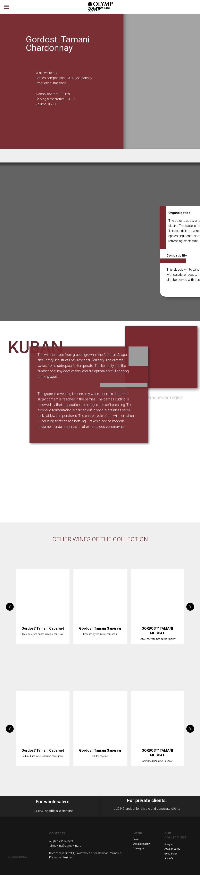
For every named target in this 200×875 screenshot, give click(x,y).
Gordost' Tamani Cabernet (42, 628)
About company (141, 844)
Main (135, 839)
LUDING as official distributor (53, 811)
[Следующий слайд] (190, 607)
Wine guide (139, 848)
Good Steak (170, 853)
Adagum (168, 844)
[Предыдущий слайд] (10, 607)
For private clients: (147, 800)
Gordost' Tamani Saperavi (100, 628)
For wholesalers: (53, 801)
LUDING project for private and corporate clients (147, 808)
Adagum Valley (172, 849)
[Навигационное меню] (6, 7)
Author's (168, 858)
